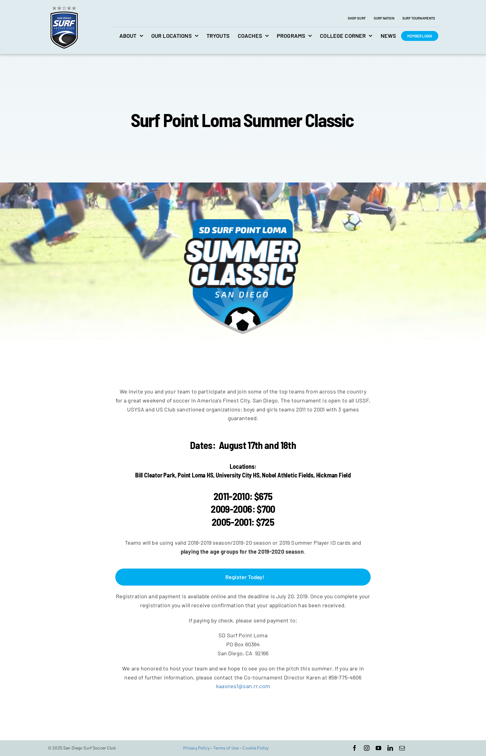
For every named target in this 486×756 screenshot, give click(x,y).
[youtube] (378, 748)
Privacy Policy (196, 747)
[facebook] (354, 748)
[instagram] (366, 748)
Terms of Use (226, 747)
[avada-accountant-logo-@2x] (64, 6)
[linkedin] (390, 748)
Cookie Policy (255, 747)
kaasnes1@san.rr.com (243, 686)
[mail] (402, 748)
